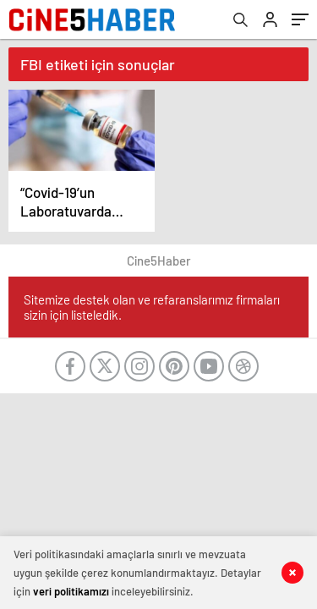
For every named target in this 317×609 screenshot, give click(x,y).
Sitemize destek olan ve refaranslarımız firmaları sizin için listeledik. (152, 307)
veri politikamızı (71, 591)
